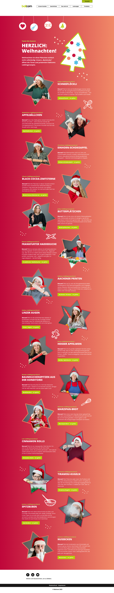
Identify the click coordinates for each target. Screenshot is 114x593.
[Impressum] (61, 585)
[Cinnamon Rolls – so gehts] (32, 457)
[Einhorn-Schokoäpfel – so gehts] (69, 162)
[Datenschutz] (53, 585)
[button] (35, 195)
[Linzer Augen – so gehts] (31, 327)
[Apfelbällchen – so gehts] (31, 131)
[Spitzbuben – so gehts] (31, 523)
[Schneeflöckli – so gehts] (67, 98)
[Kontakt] (87, 1)
